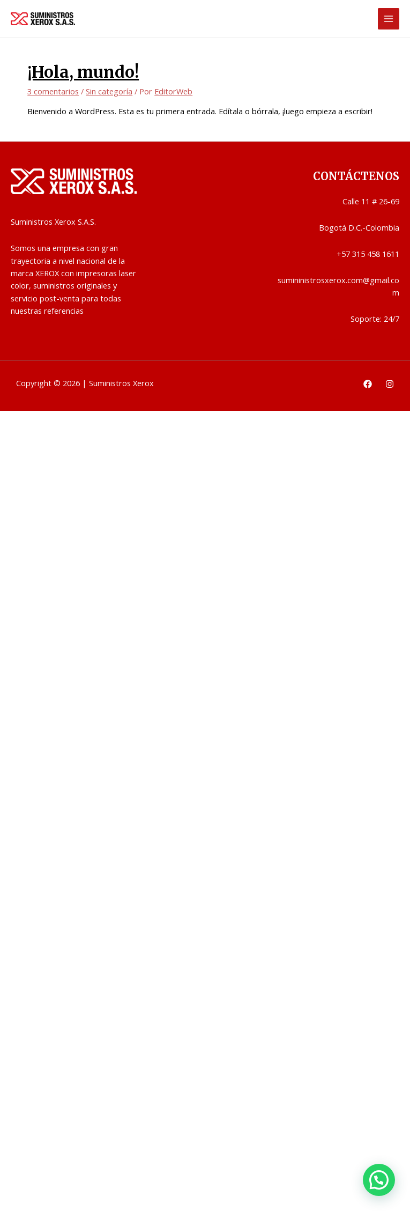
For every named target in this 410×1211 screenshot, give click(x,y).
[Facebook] (367, 384)
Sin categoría (109, 91)
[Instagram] (389, 384)
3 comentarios (53, 91)
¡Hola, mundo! (83, 72)
